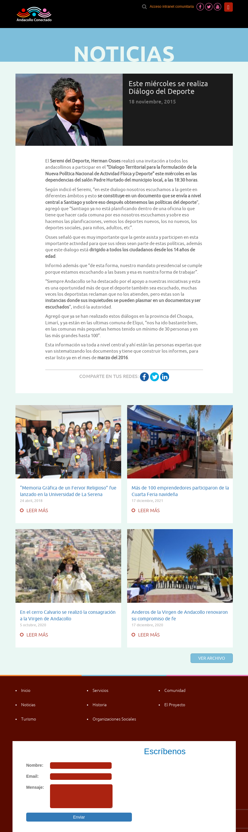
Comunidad (174, 690)
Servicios (100, 690)
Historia (100, 704)
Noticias (28, 704)
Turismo (28, 719)
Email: (32, 776)
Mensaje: (35, 787)
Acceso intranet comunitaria (172, 6)
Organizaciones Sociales (114, 719)
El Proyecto (174, 704)
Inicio (25, 690)
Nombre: (34, 765)
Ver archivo (211, 658)
